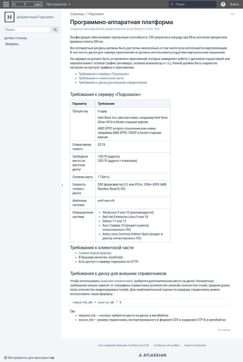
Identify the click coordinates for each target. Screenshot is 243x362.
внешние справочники (117, 281)
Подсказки (96, 14)
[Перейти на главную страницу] (27, 4)
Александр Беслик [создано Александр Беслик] (94, 28)
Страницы (77, 14)
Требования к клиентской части (101, 78)
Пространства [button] (57, 4)
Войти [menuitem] (234, 4)
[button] (6, 4)
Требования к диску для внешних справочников (113, 82)
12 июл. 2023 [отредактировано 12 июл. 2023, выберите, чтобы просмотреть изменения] (152, 28)
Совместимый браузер (95, 253)
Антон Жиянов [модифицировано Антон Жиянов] (134, 28)
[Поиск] (172, 4)
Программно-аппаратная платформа (121, 22)
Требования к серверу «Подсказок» (104, 74)
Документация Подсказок (35, 17)
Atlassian (152, 355)
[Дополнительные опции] (232, 14)
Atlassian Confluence (128, 345)
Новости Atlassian (195, 345)
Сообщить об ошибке (166, 345)
